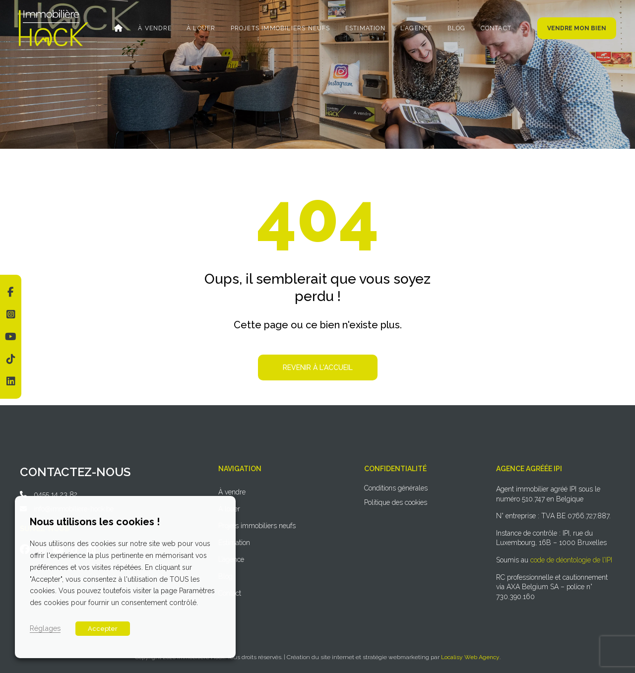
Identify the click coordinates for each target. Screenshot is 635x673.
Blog (455, 28)
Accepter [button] (103, 628)
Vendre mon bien (576, 28)
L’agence (415, 28)
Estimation (365, 28)
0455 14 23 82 (55, 494)
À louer (202, 28)
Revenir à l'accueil (318, 367)
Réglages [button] (45, 628)
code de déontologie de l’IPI (571, 560)
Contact (494, 28)
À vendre (156, 28)
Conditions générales (396, 488)
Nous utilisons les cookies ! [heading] (95, 522)
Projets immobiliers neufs (280, 28)
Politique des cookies (395, 502)
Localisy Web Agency (470, 657)
